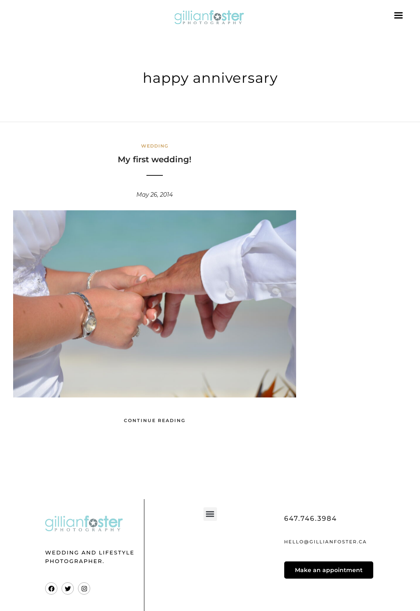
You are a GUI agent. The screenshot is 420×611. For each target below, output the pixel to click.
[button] (210, 514)
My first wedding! (155, 159)
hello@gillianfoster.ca (325, 542)
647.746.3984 (310, 518)
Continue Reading (154, 420)
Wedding (154, 146)
